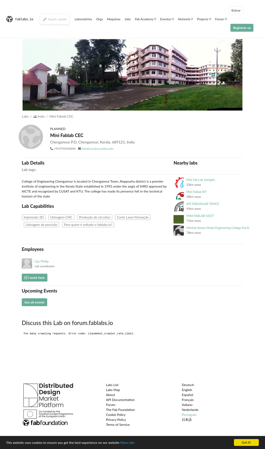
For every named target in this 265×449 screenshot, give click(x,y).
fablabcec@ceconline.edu (98, 148)
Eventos (167, 19)
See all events (34, 302)
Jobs (128, 19)
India (39, 116)
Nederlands (190, 410)
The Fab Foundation (120, 410)
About (110, 395)
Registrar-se (242, 28)
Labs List (112, 385)
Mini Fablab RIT (196, 192)
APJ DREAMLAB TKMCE (202, 204)
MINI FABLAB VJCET (200, 216)
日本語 (187, 419)
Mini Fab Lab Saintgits (200, 180)
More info (127, 443)
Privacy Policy (116, 419)
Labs (25, 116)
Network (185, 19)
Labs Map (113, 390)
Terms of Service (118, 424)
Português (189, 414)
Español (187, 395)
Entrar (236, 10)
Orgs (99, 19)
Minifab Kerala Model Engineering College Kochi (217, 228)
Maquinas (113, 19)
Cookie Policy (116, 414)
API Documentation (120, 400)
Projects (204, 19)
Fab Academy (145, 19)
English (187, 390)
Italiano (187, 405)
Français (188, 400)
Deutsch (188, 385)
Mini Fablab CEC (61, 116)
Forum (221, 19)
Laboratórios (83, 19)
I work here (34, 277)
